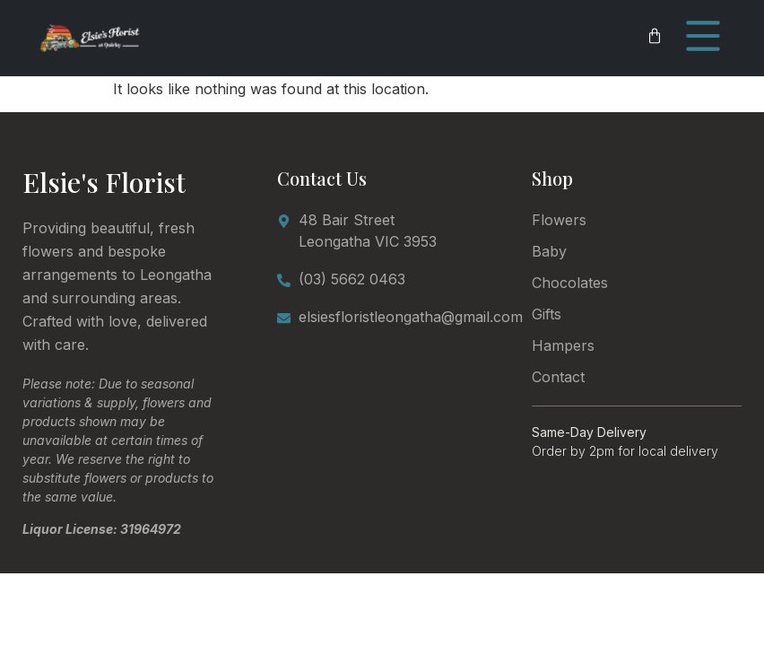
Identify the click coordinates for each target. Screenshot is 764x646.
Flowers (559, 220)
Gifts (546, 314)
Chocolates (570, 283)
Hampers (563, 345)
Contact (558, 377)
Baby (549, 251)
